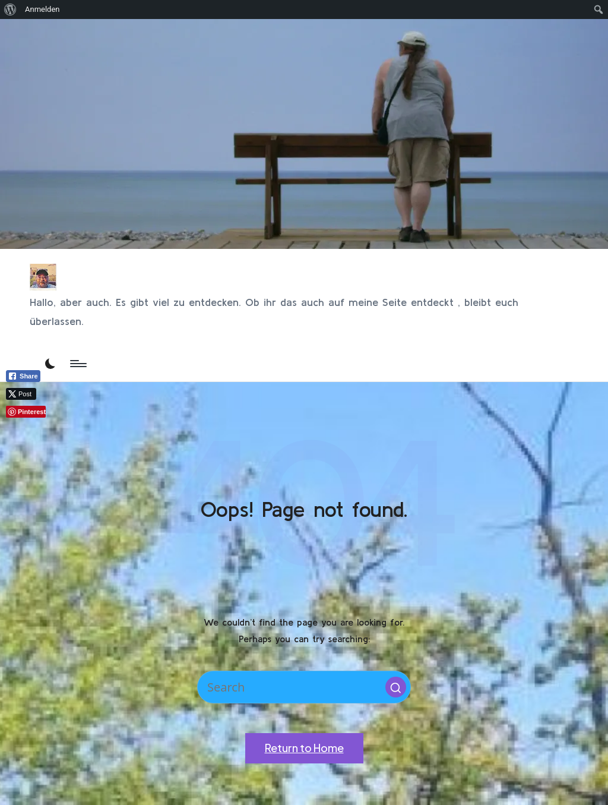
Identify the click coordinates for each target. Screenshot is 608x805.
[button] (395, 687)
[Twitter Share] (21, 394)
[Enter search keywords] (304, 687)
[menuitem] (10, 9)
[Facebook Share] (23, 376)
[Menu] (77, 363)
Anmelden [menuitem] (42, 9)
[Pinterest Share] (26, 412)
